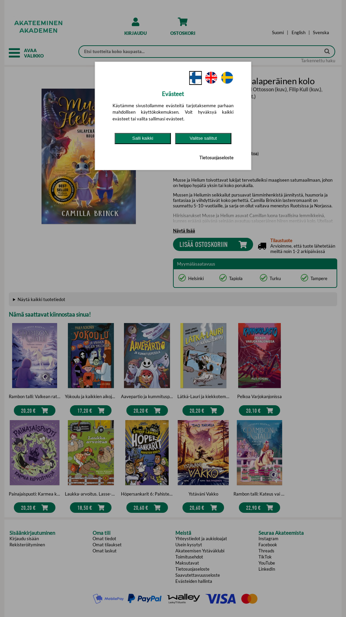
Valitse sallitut (203, 138)
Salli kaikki (142, 138)
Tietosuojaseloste (216, 157)
